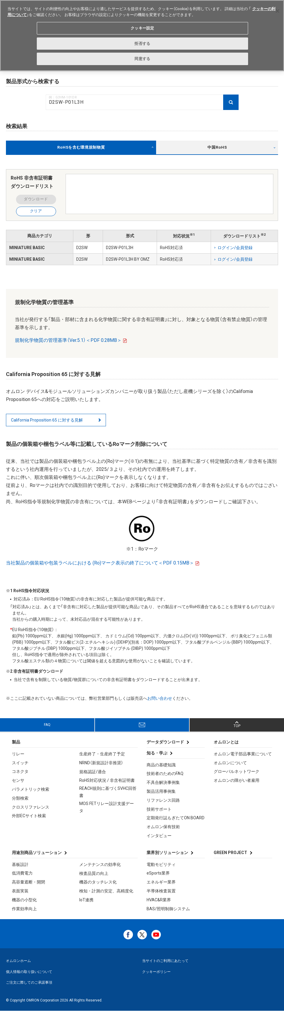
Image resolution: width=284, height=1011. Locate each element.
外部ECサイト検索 (29, 815)
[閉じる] (277, 11)
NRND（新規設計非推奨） (101, 762)
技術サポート (159, 809)
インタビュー (159, 835)
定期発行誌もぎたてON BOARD (175, 817)
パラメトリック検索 (30, 789)
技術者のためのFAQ (165, 773)
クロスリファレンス (30, 807)
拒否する (142, 43)
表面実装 (20, 891)
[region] (142, 35)
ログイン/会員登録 (235, 247)
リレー (18, 753)
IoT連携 (86, 899)
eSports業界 (158, 873)
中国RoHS (217, 147)
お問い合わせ (159, 698)
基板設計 (20, 864)
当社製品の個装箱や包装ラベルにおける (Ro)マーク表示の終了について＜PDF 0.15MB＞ (100, 563)
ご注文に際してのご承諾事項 (29, 982)
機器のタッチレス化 (98, 882)
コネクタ (20, 771)
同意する (142, 58)
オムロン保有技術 (163, 826)
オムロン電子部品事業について (243, 753)
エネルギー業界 (161, 882)
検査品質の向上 (93, 873)
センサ (18, 780)
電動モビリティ (161, 864)
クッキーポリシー (156, 972)
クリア (36, 211)
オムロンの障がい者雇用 (236, 780)
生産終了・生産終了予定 (102, 753)
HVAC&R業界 (159, 899)
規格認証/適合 (92, 771)
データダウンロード (165, 742)
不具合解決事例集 (163, 782)
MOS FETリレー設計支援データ (106, 807)
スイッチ (20, 762)
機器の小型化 (24, 899)
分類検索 (20, 798)
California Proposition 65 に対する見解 (47, 420)
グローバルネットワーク (236, 771)
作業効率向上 (24, 908)
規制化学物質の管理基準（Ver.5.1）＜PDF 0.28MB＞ (68, 340)
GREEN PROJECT (230, 852)
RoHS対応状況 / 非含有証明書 (107, 780)
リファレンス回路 (163, 800)
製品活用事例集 (161, 791)
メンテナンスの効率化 (100, 864)
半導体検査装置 (161, 891)
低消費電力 (22, 873)
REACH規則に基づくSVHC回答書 (108, 792)
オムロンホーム (18, 961)
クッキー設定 (142, 28)
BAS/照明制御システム (168, 908)
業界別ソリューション (167, 852)
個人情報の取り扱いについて (29, 972)
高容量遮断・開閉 (28, 882)
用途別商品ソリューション (37, 852)
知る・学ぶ (157, 753)
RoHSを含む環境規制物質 (81, 147)
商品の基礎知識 (161, 764)
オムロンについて (230, 762)
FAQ (47, 725)
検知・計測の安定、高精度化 (106, 891)
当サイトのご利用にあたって (165, 961)
